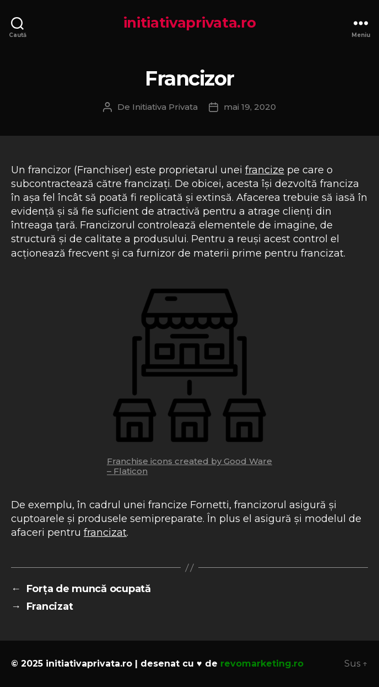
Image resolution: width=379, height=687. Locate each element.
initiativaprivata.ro (189, 22)
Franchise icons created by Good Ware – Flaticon (189, 466)
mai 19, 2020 (250, 107)
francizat (105, 532)
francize (264, 170)
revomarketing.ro (262, 663)
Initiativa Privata (165, 107)
